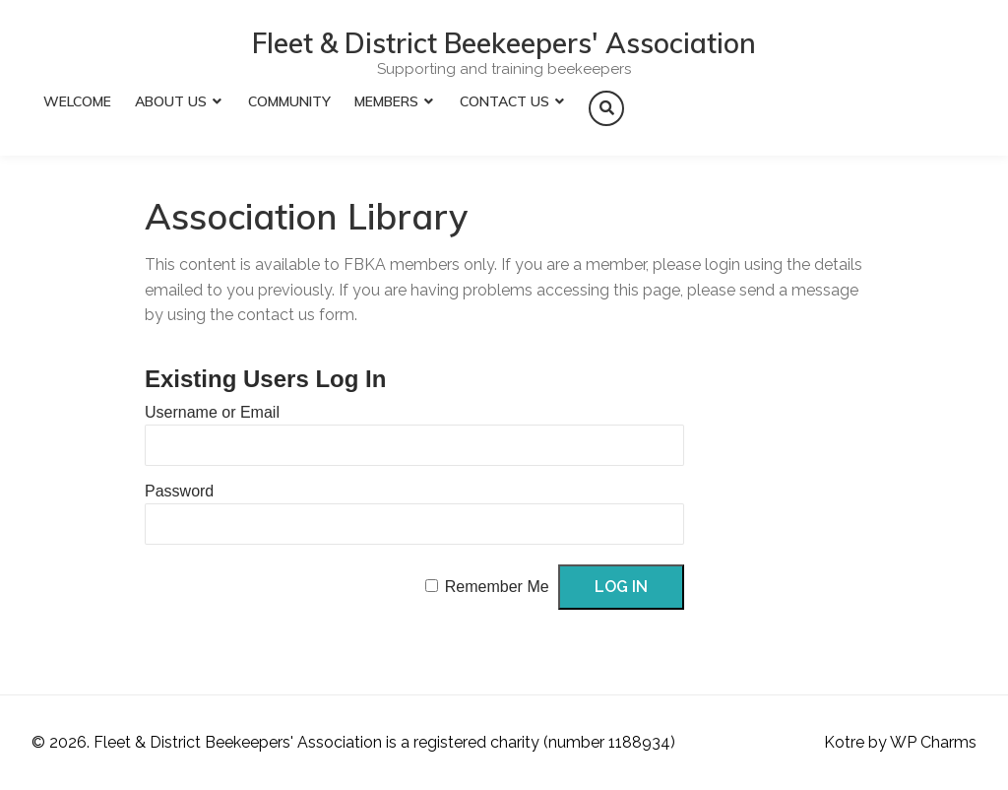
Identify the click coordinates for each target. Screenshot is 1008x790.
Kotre (844, 742)
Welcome (77, 101)
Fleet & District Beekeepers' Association (504, 43)
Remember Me (497, 586)
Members (386, 101)
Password (179, 491)
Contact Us (504, 101)
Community (289, 101)
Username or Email (212, 412)
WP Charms (933, 742)
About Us (171, 101)
